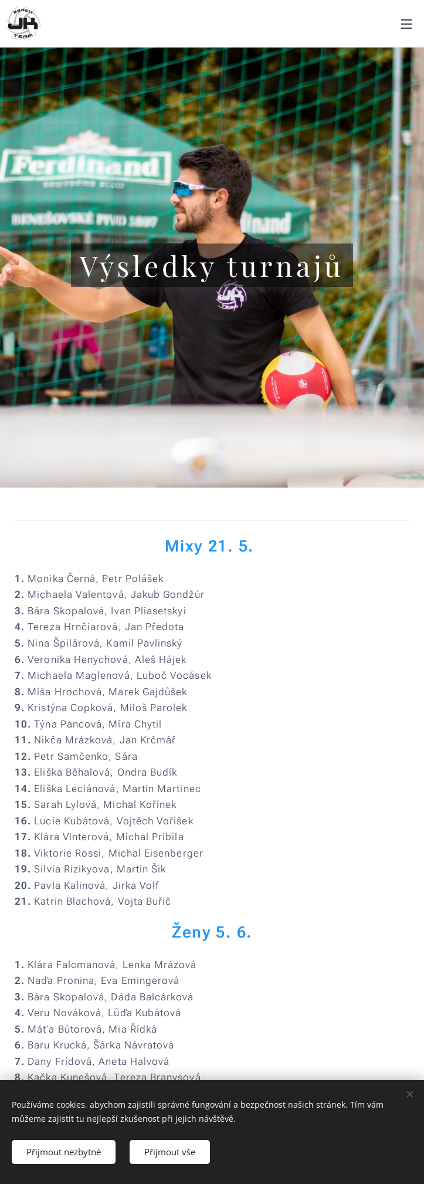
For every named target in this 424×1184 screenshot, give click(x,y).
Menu (406, 24)
